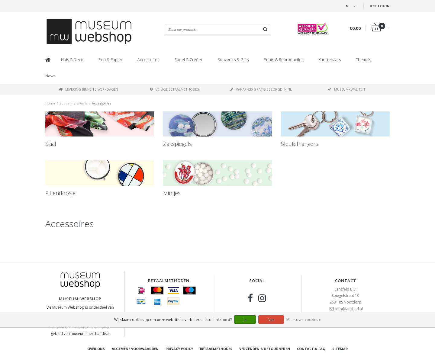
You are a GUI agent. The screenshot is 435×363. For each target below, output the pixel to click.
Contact (345, 280)
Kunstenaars (329, 59)
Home (50, 103)
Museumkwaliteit (347, 89)
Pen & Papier (110, 59)
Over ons (96, 348)
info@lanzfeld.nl (349, 308)
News (50, 76)
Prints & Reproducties (283, 59)
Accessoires (148, 59)
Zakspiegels (177, 143)
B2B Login (380, 6)
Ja (244, 319)
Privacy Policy (179, 348)
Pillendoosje (60, 193)
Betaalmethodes (216, 348)
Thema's (363, 59)
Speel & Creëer (188, 59)
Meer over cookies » (303, 319)
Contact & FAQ (311, 348)
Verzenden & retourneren (264, 348)
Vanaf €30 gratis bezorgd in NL (261, 89)
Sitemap (340, 348)
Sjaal (50, 143)
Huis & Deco (72, 59)
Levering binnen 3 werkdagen (88, 89)
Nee (271, 319)
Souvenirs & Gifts (233, 59)
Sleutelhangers (299, 143)
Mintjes (172, 193)
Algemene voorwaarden (135, 348)
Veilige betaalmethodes (174, 89)
